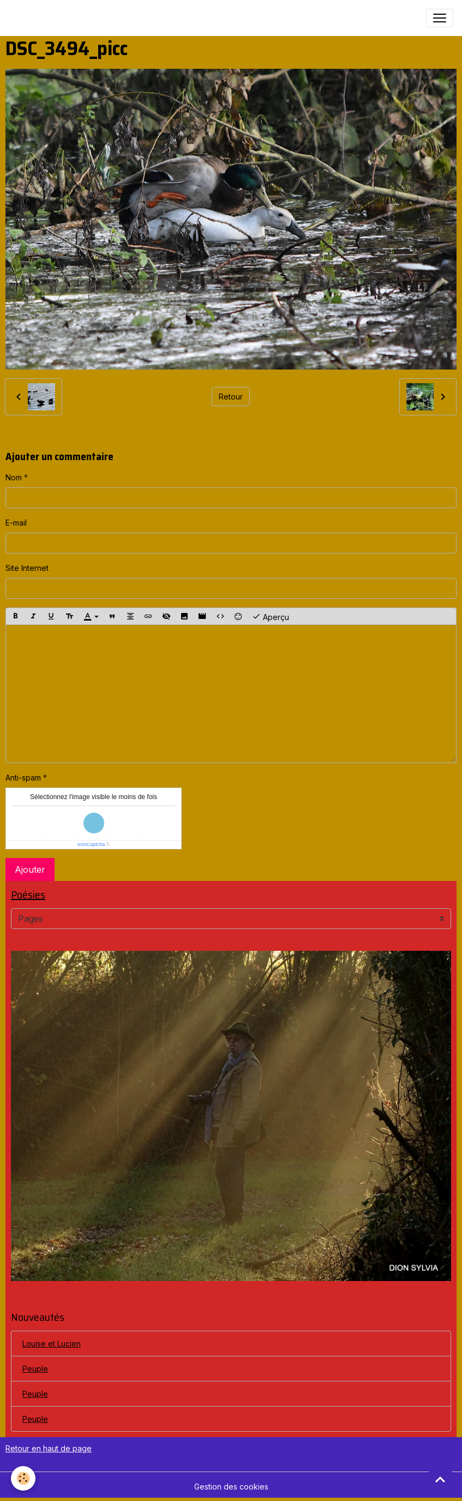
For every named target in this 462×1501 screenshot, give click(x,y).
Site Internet (27, 568)
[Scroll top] (440, 1479)
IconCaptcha (91, 844)
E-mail (16, 522)
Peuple (35, 1368)
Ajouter (30, 869)
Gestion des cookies (231, 1486)
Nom (13, 477)
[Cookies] (23, 1478)
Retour (231, 396)
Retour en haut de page (48, 1448)
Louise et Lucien (51, 1343)
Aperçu (270, 616)
